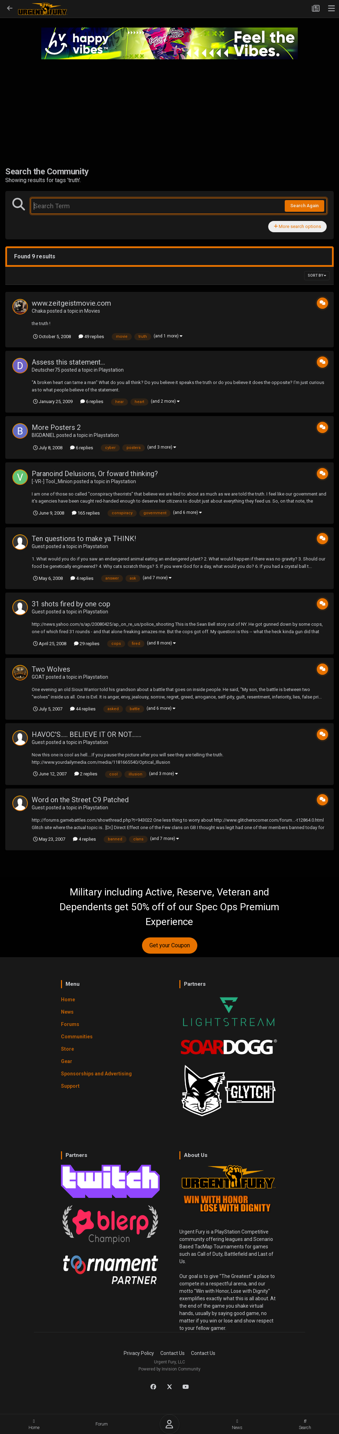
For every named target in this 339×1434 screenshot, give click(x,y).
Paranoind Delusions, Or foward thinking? (95, 473)
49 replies (91, 336)
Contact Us (172, 1353)
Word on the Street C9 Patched (80, 800)
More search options (297, 226)
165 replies (86, 513)
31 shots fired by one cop (71, 604)
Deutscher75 (46, 370)
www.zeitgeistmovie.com (71, 303)
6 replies (91, 401)
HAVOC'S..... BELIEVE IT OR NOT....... (86, 734)
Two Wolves (51, 669)
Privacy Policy (139, 1353)
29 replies (86, 643)
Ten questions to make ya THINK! (84, 538)
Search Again (304, 205)
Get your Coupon (169, 945)
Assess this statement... (68, 362)
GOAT (38, 677)
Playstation (111, 370)
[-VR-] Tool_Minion (52, 481)
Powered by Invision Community (169, 1369)
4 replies (81, 578)
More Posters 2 (56, 427)
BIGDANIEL (43, 435)
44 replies (82, 709)
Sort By (317, 275)
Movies (92, 311)
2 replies (85, 773)
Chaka (39, 311)
